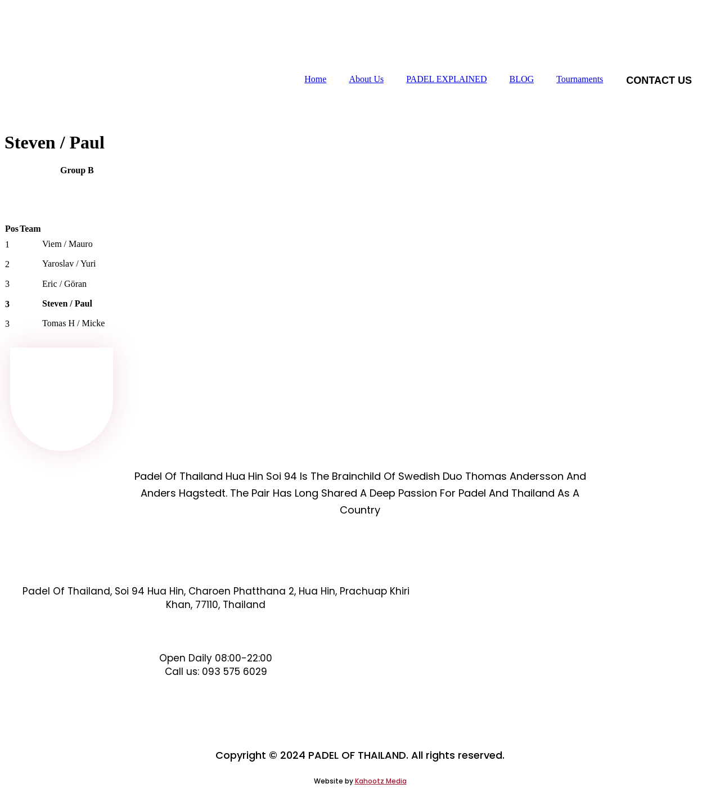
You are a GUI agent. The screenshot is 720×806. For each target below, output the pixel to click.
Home (315, 79)
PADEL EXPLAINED (446, 79)
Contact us (659, 80)
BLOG (521, 79)
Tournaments (579, 79)
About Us (366, 79)
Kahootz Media (381, 781)
